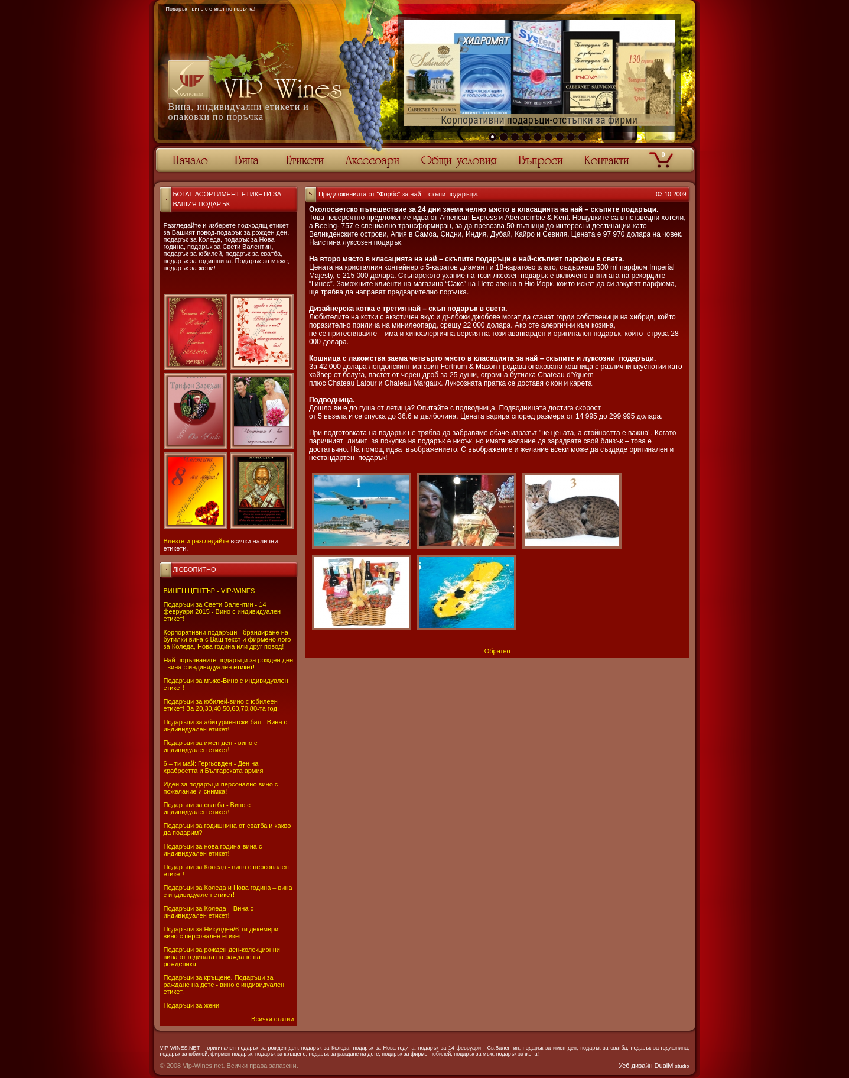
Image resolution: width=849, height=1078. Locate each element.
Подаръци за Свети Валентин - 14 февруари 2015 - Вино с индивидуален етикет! (222, 611)
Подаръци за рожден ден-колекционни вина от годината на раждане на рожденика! (222, 956)
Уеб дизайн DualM (654, 1065)
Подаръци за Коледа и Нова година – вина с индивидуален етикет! (228, 891)
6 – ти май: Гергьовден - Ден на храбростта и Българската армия (214, 767)
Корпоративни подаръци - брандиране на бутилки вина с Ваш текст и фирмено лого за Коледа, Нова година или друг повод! (227, 639)
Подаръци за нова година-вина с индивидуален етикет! (213, 850)
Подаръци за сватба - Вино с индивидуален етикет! (207, 808)
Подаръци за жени (192, 1005)
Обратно (497, 651)
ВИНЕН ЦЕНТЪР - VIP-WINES (209, 590)
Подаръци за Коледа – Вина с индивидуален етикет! (209, 912)
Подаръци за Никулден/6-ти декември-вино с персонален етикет (222, 932)
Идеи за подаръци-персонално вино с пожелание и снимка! (221, 788)
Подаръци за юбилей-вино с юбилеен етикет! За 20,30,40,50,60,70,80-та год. (221, 705)
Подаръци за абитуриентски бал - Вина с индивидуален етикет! (226, 725)
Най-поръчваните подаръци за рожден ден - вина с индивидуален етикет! (229, 663)
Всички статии (272, 1018)
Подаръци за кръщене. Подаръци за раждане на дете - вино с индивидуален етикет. (224, 984)
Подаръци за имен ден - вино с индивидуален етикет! (211, 746)
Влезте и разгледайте (196, 541)
